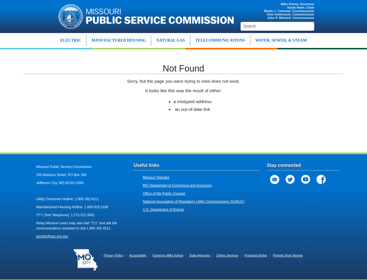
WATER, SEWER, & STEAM (281, 40)
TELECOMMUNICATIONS (220, 40)
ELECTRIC (70, 40)
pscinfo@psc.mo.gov (52, 236)
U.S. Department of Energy (163, 210)
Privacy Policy (113, 255)
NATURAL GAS (170, 40)
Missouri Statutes (156, 177)
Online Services (227, 255)
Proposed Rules (255, 255)
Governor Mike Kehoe (168, 255)
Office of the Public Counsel (164, 194)
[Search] (277, 26)
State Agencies (199, 255)
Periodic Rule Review (288, 255)
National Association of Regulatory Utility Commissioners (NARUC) (194, 202)
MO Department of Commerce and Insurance (177, 186)
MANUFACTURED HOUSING (118, 40)
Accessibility (138, 255)
